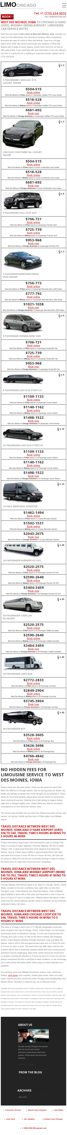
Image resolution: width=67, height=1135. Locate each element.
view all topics (25, 1078)
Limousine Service (13, 1110)
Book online (33, 92)
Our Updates (29, 1119)
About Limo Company (37, 1110)
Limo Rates (58, 1110)
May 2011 (23, 1097)
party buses (13, 975)
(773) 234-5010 (55, 13)
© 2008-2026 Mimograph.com (34, 1128)
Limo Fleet (10, 1119)
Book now (33, 113)
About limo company (26, 1064)
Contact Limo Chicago (53, 1119)
